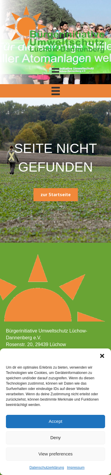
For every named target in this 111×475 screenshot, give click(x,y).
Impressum (75, 468)
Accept (55, 421)
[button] (102, 356)
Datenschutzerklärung (46, 468)
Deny (55, 437)
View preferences (55, 453)
